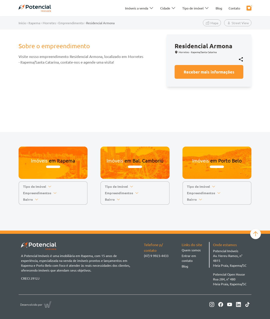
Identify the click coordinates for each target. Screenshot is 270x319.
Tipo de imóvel (195, 8)
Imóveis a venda (139, 8)
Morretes (49, 23)
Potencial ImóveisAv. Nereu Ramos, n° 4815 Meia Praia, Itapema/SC (230, 258)
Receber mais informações (209, 72)
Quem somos (191, 250)
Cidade (168, 8)
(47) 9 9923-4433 (156, 256)
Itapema (34, 23)
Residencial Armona (100, 23)
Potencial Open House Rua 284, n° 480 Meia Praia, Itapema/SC (230, 279)
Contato (234, 8)
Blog (219, 8)
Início (22, 23)
